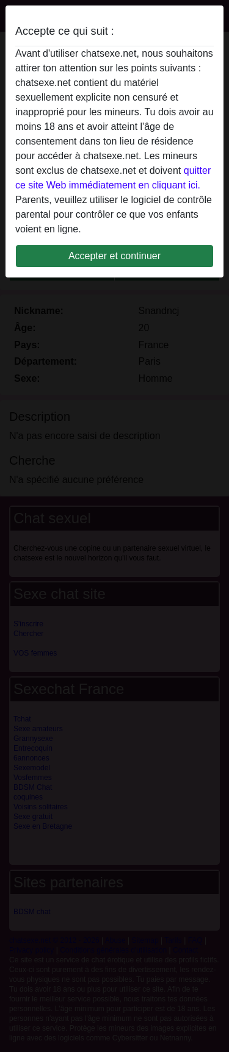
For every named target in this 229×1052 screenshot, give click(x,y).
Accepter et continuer (114, 256)
